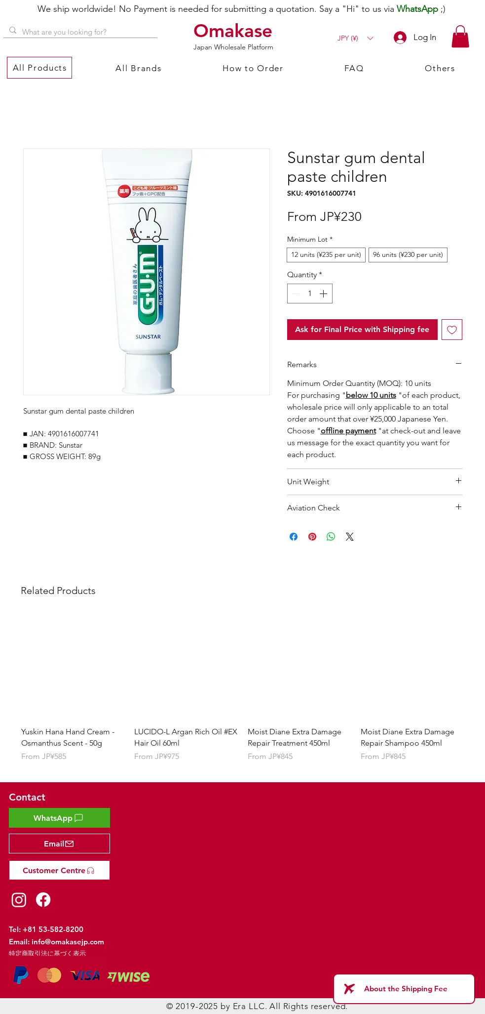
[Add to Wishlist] (452, 329)
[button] (355, 38)
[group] (243, 694)
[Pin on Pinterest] (312, 537)
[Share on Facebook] (293, 537)
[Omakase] (234, 30)
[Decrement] (295, 293)
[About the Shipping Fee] (404, 988)
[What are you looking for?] (79, 32)
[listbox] (355, 38)
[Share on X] (350, 537)
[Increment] (324, 293)
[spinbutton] (309, 293)
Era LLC (249, 1006)
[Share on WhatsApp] (331, 537)
